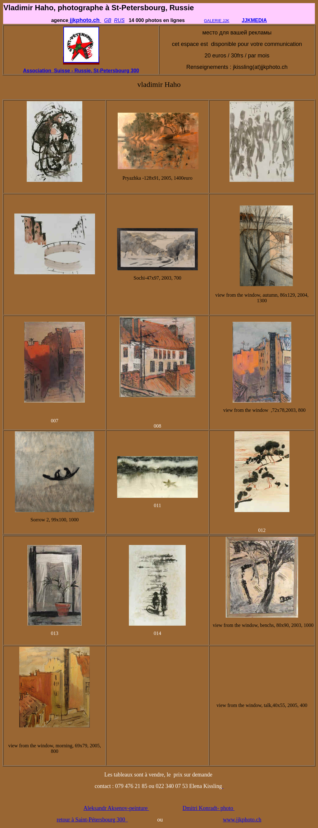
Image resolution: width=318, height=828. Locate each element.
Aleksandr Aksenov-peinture (116, 808)
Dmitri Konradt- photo (208, 808)
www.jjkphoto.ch (242, 820)
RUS (119, 20)
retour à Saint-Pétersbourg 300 (92, 820)
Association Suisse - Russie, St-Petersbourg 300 (81, 70)
